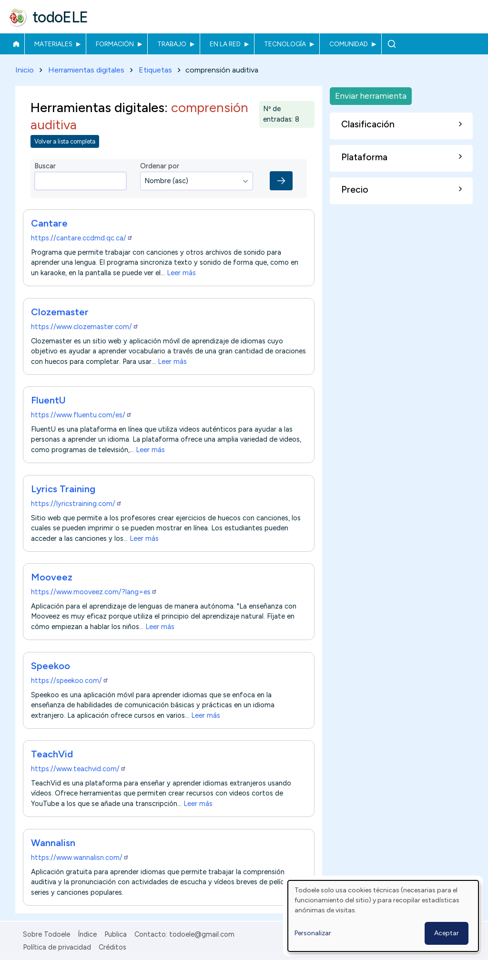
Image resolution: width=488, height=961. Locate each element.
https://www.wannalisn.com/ (80, 857)
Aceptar (446, 933)
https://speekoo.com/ (70, 680)
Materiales (53, 44)
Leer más (181, 273)
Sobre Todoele (46, 934)
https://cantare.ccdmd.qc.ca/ (82, 238)
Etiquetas (155, 69)
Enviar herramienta (371, 96)
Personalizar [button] (313, 933)
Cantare (49, 223)
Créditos (112, 947)
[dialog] (383, 915)
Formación (115, 44)
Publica (115, 934)
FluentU (48, 400)
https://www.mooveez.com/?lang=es (94, 592)
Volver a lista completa (64, 141)
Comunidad (348, 44)
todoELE (60, 17)
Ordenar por (159, 166)
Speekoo (50, 666)
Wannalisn (53, 842)
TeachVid (52, 754)
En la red (225, 44)
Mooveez (51, 577)
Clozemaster (60, 312)
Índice (87, 934)
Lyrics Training (63, 489)
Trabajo (171, 44)
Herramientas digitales (86, 69)
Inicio (16, 44)
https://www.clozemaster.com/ (85, 326)
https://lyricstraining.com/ (76, 503)
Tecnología (285, 44)
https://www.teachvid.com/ (78, 769)
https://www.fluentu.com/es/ (81, 415)
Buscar (391, 44)
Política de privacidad (57, 947)
